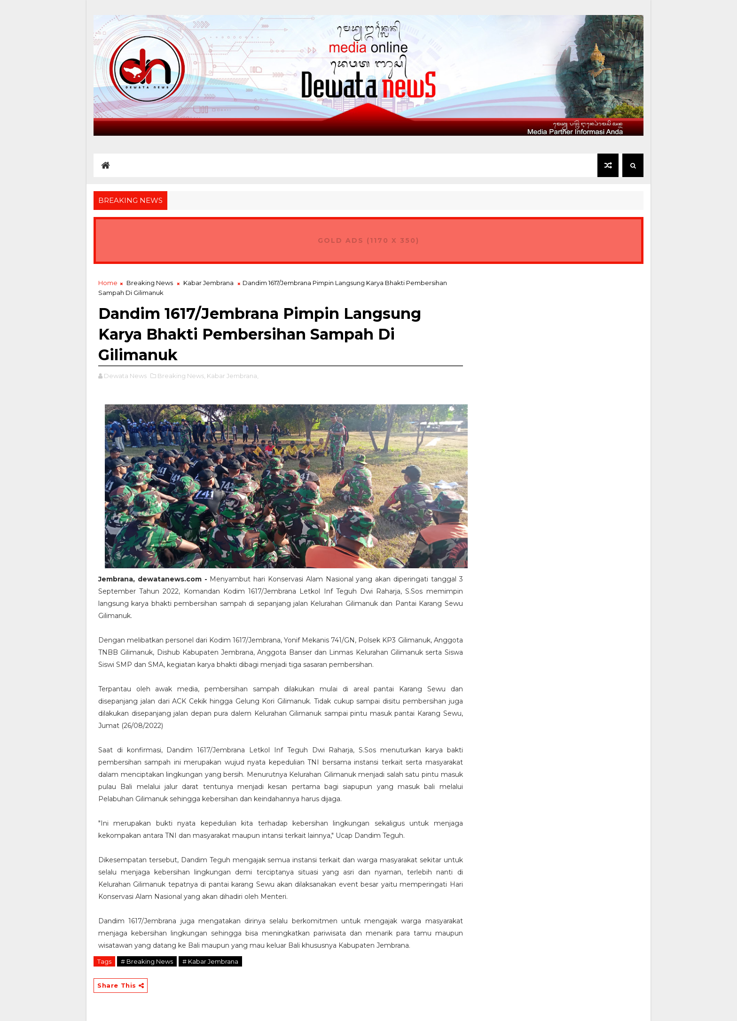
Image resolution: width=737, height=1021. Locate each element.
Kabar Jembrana (208, 282)
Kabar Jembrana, (233, 375)
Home (108, 282)
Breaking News (149, 282)
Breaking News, (181, 375)
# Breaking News (147, 961)
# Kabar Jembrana (210, 961)
